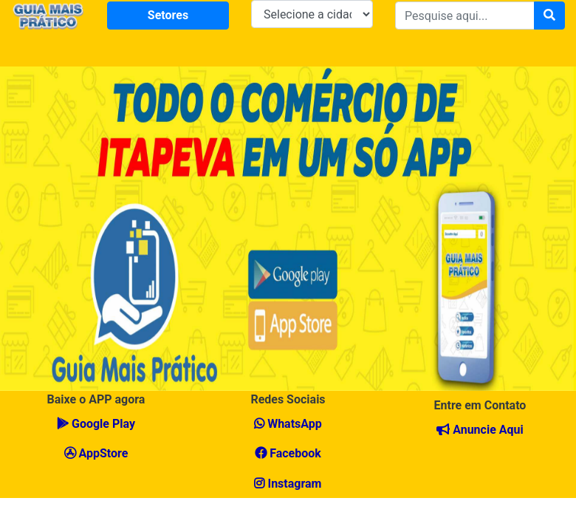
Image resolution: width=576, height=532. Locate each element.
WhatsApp (288, 424)
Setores (168, 15)
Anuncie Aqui (480, 430)
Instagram (287, 484)
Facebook (288, 453)
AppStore (96, 453)
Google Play (96, 424)
